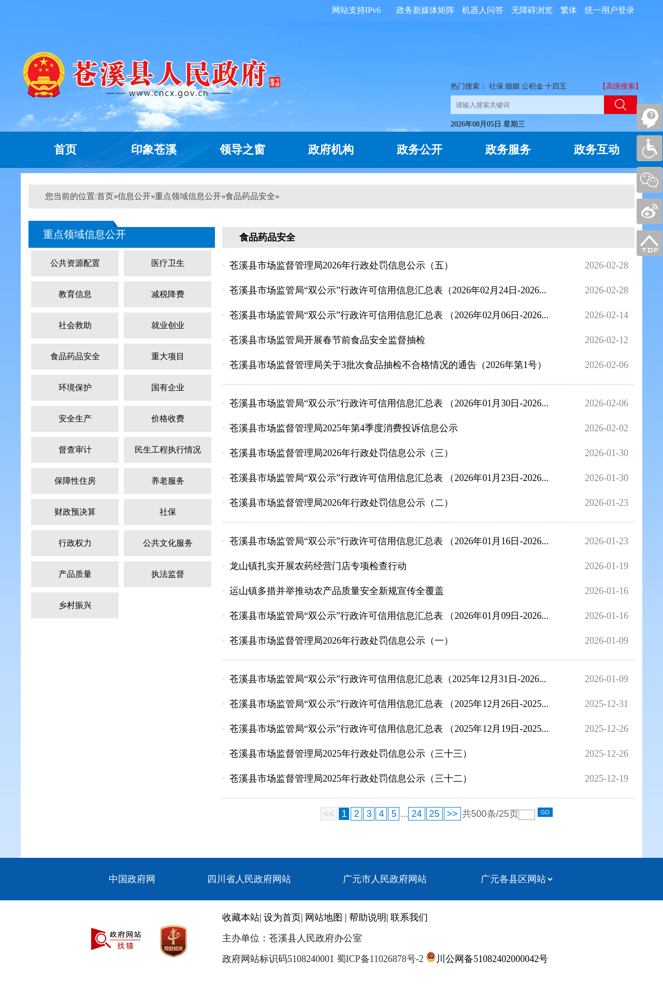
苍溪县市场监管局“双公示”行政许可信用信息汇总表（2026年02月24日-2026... (387, 290)
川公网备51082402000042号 (492, 959)
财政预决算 (75, 511)
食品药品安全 (250, 196)
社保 (496, 86)
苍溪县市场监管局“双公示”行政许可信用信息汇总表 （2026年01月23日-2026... (389, 478)
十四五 (556, 86)
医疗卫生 (167, 263)
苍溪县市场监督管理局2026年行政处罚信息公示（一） (341, 640)
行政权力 (75, 543)
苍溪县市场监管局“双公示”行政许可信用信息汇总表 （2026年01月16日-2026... (389, 541)
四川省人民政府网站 (249, 879)
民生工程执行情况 (168, 449)
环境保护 (75, 387)
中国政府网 (132, 879)
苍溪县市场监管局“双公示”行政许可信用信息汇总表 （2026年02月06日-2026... (389, 315)
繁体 (568, 10)
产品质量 (75, 574)
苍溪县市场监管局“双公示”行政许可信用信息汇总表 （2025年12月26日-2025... (389, 704)
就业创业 (167, 325)
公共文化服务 (168, 543)
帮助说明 (367, 917)
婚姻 (512, 86)
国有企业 (167, 387)
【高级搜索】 (620, 86)
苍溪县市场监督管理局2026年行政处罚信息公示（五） (341, 265)
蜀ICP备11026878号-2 (379, 959)
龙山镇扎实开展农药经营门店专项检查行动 (318, 566)
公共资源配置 (75, 263)
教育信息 (75, 294)
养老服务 (167, 480)
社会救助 (75, 325)
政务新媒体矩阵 (425, 10)
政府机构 (331, 149)
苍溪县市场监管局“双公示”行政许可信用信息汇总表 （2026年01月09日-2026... (389, 616)
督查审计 (75, 449)
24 (416, 814)
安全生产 (75, 418)
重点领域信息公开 (188, 196)
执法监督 (167, 574)
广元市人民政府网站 (385, 879)
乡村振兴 (75, 605)
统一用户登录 (610, 10)
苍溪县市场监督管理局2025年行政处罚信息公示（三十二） (350, 778)
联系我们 (409, 917)
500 (479, 814)
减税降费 (167, 294)
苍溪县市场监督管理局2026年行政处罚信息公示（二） (341, 503)
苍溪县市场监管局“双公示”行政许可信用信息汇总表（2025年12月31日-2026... (387, 679)
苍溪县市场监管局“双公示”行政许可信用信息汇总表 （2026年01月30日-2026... (389, 403)
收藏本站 (241, 917)
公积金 (532, 86)
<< (328, 814)
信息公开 (134, 196)
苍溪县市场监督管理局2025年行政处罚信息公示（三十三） (350, 753)
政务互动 (596, 149)
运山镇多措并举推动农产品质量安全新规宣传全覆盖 (336, 591)
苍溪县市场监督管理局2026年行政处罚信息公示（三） (341, 453)
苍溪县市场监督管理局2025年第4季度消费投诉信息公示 (343, 428)
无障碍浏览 (532, 10)
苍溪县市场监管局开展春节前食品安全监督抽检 (327, 340)
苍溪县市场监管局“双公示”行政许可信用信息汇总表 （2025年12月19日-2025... (389, 729)
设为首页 (282, 917)
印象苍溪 (154, 149)
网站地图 (323, 917)
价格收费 (167, 418)
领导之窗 (242, 149)
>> (452, 814)
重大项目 (167, 356)
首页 (65, 149)
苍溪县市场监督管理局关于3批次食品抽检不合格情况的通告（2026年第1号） (387, 365)
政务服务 (508, 149)
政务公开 (419, 149)
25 (434, 814)
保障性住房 (75, 480)
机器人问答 (482, 10)
